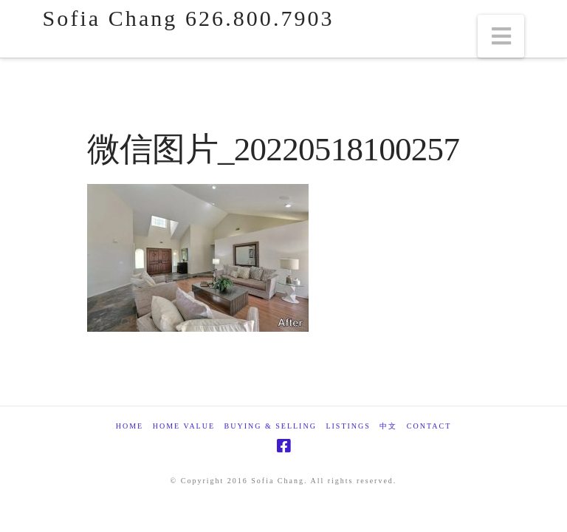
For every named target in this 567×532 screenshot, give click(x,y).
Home (129, 426)
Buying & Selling (270, 426)
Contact (429, 426)
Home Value (184, 426)
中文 (388, 426)
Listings (348, 426)
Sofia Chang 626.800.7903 (188, 18)
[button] (501, 36)
